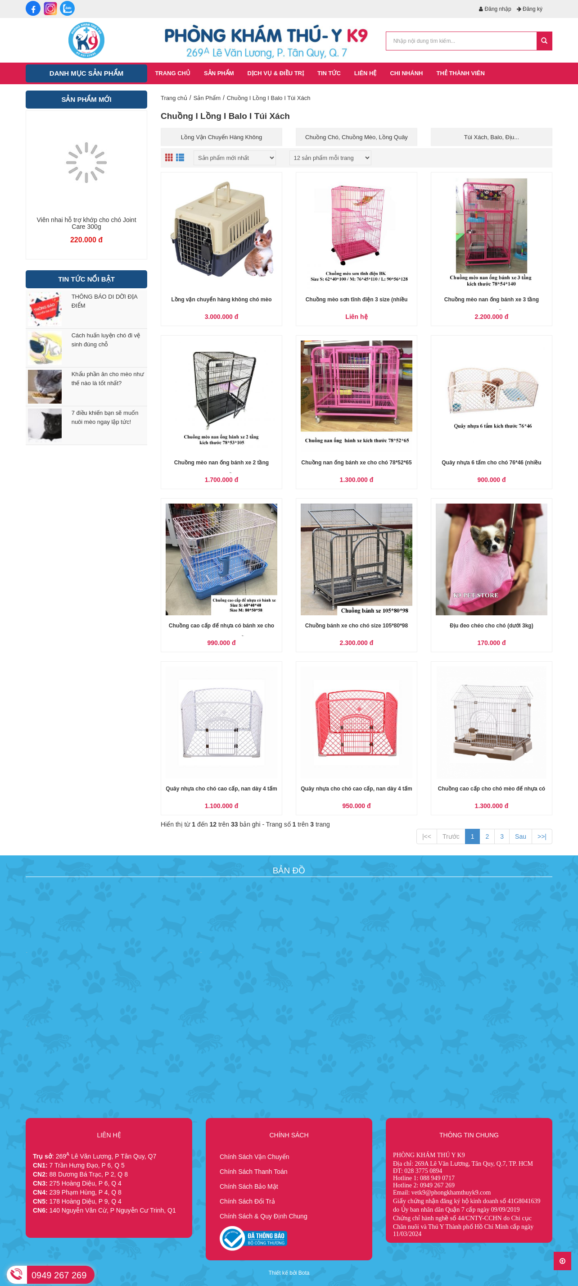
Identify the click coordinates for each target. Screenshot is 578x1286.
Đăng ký (529, 9)
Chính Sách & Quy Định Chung (263, 1216)
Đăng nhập (495, 9)
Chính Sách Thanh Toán (254, 1171)
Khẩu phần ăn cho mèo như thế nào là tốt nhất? (108, 378)
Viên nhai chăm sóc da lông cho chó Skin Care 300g (86, 223)
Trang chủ (174, 98)
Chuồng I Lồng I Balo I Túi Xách (269, 98)
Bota (304, 1273)
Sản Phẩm (207, 98)
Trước (451, 836)
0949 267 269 (59, 1275)
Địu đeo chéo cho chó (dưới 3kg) (491, 626)
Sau (520, 836)
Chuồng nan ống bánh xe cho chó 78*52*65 (356, 462)
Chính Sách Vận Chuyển (254, 1156)
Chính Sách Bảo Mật (249, 1186)
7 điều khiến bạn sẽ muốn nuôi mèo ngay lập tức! (105, 417)
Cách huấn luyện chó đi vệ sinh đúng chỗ (106, 340)
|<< (426, 836)
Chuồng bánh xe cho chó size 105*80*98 (356, 626)
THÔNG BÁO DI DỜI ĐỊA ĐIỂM (104, 301)
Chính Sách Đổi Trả (247, 1201)
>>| (541, 836)
